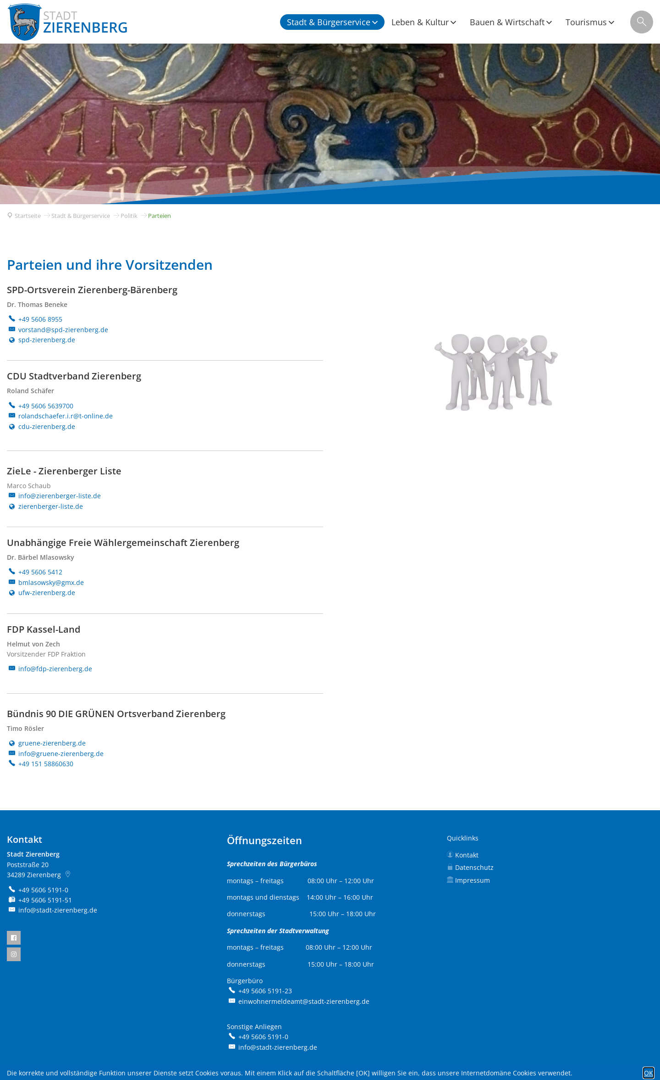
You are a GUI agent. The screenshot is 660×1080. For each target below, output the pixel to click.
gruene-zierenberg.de (46, 743)
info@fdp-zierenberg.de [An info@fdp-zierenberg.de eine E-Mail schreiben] (49, 668)
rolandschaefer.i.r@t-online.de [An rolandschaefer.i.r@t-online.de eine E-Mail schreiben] (60, 416)
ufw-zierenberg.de (41, 592)
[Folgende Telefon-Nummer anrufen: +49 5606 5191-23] (259, 990)
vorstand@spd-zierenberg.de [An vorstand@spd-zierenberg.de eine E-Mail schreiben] (57, 329)
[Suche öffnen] (641, 22)
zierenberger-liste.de (45, 506)
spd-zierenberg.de (41, 339)
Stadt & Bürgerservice (80, 216)
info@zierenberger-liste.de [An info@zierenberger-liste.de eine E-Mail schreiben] (54, 495)
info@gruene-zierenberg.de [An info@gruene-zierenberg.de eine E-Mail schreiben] (55, 753)
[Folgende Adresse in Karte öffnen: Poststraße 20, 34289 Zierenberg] (68, 874)
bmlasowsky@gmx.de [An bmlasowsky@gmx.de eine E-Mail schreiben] (45, 582)
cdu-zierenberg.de (41, 426)
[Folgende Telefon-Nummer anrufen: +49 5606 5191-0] (37, 889)
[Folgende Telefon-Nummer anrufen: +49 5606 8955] (34, 319)
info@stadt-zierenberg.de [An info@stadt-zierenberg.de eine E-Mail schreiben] (52, 910)
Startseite (28, 216)
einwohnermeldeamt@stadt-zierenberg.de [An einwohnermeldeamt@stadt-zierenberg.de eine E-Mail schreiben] (298, 1001)
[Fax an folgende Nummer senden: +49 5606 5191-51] (39, 900)
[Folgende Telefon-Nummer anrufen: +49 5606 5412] (34, 572)
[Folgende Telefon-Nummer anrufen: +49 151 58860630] (40, 763)
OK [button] (648, 1073)
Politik (129, 216)
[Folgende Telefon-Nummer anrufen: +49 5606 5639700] (40, 405)
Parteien (159, 216)
